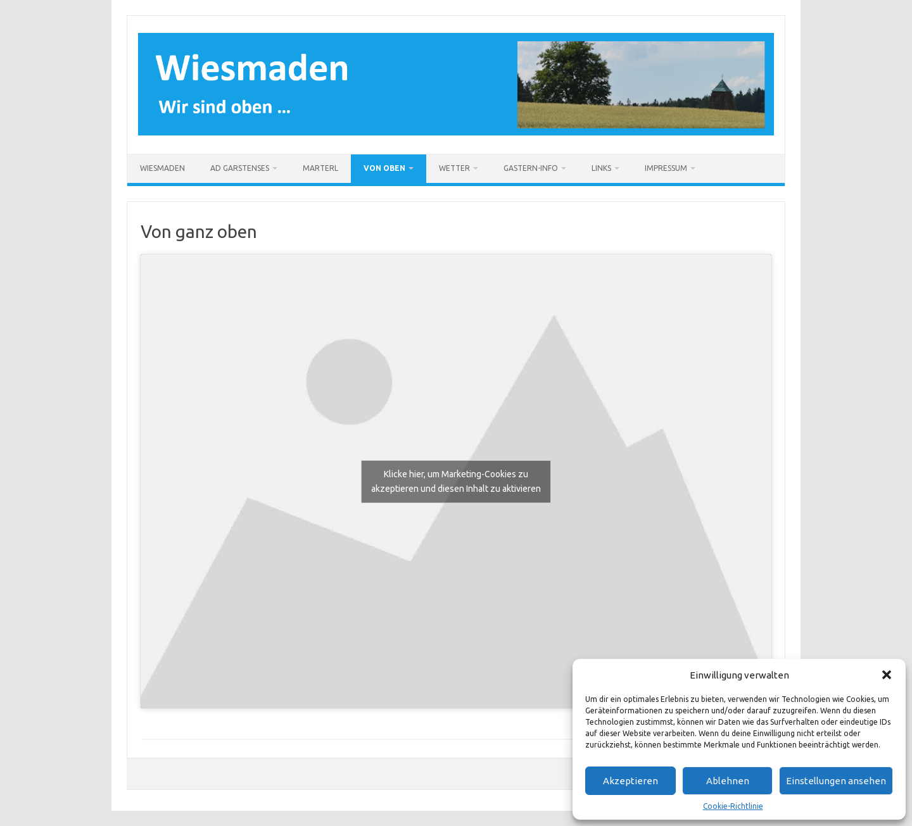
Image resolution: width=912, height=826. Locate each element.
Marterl (320, 168)
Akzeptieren (630, 780)
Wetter (454, 168)
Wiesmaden (162, 168)
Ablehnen (727, 780)
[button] (886, 674)
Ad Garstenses (239, 168)
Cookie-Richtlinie (733, 806)
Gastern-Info (531, 168)
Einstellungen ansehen (836, 780)
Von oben (384, 168)
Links (601, 168)
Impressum (666, 168)
